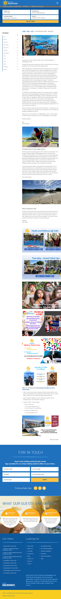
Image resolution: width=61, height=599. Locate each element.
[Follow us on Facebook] (35, 488)
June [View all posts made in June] (5, 58)
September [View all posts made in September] (6, 53)
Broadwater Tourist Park (10, 560)
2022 (32, 31)
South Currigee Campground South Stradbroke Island (12, 557)
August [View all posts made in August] (5, 69)
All (5, 36)
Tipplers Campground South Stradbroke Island (10, 549)
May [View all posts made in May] (5, 61)
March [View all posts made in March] (5, 39)
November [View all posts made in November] (6, 47)
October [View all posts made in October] (5, 50)
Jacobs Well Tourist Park (10, 546)
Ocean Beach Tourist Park (10, 565)
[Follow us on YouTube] (44, 488)
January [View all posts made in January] (5, 42)
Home (24, 31)
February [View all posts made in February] (6, 66)
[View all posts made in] (10, 35)
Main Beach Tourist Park (10, 563)
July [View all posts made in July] (5, 55)
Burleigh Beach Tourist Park (11, 568)
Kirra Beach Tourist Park (10, 573)
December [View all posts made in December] (6, 45)
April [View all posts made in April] (5, 64)
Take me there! (30, 21)
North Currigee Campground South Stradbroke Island (12, 553)
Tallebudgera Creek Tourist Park (12, 570)
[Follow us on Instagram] (40, 488)
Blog (28, 31)
